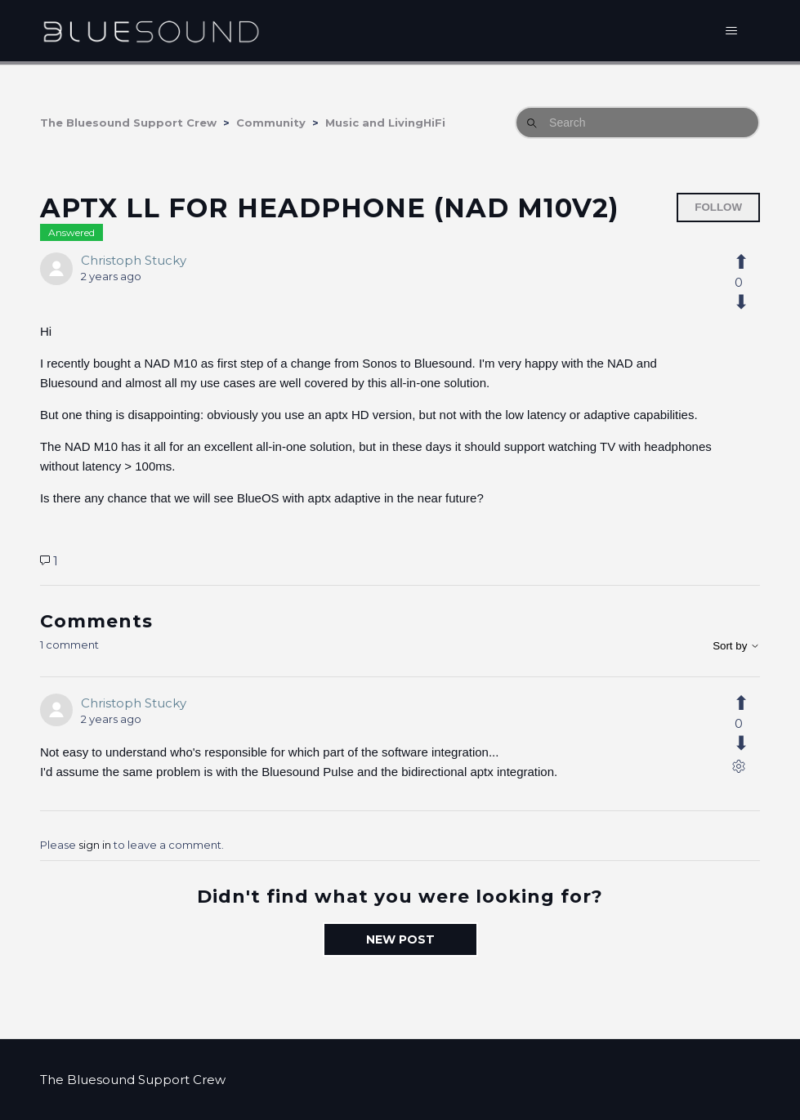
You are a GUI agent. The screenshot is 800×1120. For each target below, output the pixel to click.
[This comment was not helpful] (750, 743)
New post (400, 939)
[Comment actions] (738, 769)
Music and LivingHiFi (385, 122)
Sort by (736, 646)
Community (271, 122)
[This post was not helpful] (750, 302)
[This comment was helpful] (750, 703)
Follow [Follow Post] (718, 207)
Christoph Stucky (133, 260)
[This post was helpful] (750, 262)
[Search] (637, 122)
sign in (94, 844)
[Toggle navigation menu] (731, 31)
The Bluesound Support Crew (128, 122)
